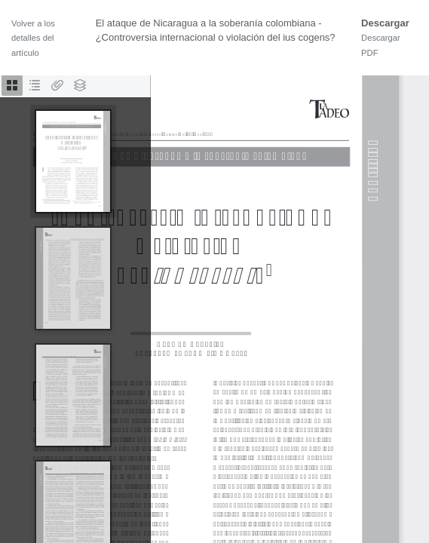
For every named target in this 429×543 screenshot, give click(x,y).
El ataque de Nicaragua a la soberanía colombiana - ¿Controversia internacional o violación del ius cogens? (216, 30)
